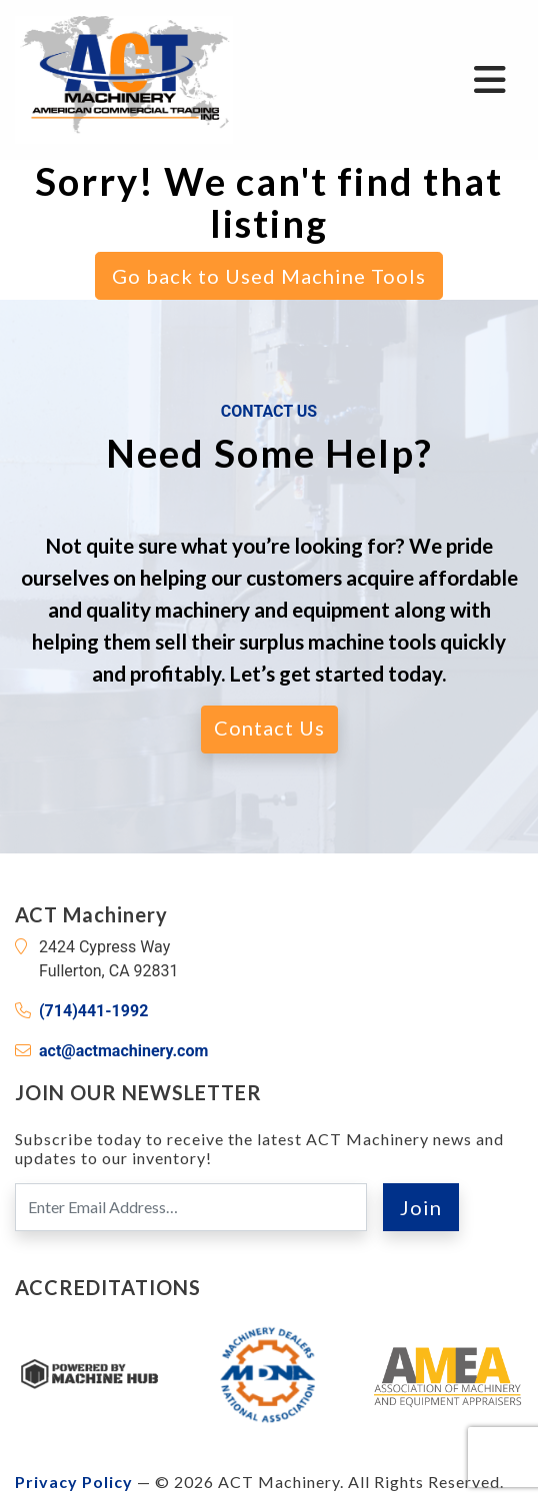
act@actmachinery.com (123, 1050)
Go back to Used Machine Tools (269, 276)
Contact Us (269, 728)
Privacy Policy (74, 1481)
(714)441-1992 (93, 1010)
